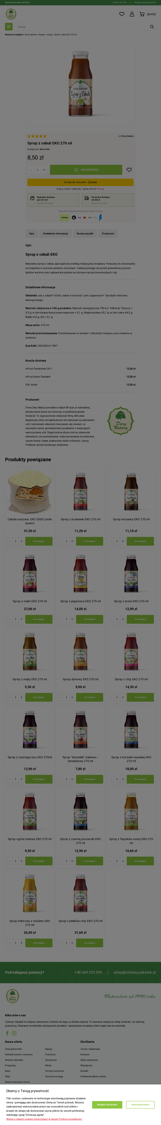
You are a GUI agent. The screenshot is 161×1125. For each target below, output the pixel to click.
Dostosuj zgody (140, 1104)
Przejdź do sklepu (107, 1104)
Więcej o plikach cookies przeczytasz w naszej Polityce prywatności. (44, 1119)
